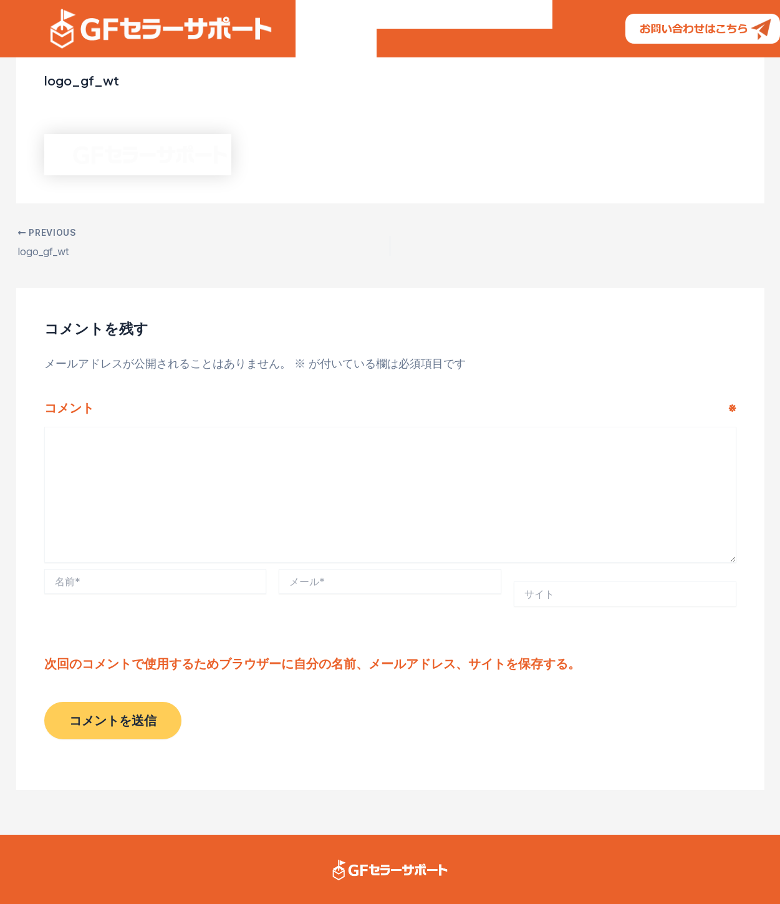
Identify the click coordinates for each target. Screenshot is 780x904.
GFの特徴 (327, 26)
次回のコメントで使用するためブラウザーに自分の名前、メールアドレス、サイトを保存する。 (312, 662)
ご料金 (456, 26)
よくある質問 (336, 80)
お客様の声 (395, 26)
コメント (390, 407)
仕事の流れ (517, 26)
